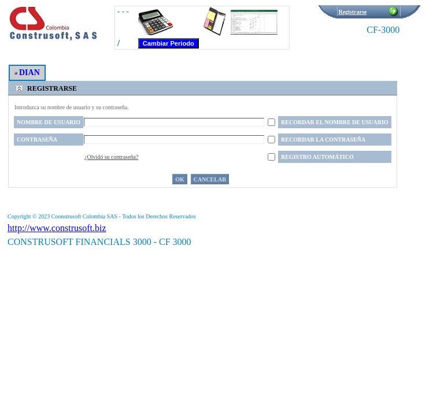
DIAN (27, 72)
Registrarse (352, 12)
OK (179, 179)
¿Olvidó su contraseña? (111, 157)
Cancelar (210, 179)
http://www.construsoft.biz (57, 228)
